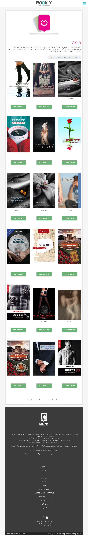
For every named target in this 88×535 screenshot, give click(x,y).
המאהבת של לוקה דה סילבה (18, 99)
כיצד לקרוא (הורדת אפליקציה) (44, 493)
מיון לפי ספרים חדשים (74, 57)
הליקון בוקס (10, 534)
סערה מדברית (69, 321)
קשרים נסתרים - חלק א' (69, 266)
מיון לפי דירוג (51, 57)
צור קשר (44, 507)
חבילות (44, 474)
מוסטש (16, 534)
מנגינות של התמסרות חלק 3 (44, 154)
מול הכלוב (70, 377)
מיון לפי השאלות (61, 57)
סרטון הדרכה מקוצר (44, 489)
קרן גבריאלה (44, 500)
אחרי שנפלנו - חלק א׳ (69, 210)
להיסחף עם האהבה (18, 266)
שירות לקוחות (44, 504)
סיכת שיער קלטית (18, 377)
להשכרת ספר (70, 106)
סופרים (44, 481)
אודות (44, 470)
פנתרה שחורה (44, 321)
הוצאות (44, 485)
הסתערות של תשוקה (18, 210)
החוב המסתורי (44, 98)
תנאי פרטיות (60, 534)
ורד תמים (69, 154)
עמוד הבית (44, 467)
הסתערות (44, 210)
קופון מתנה (44, 478)
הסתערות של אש (69, 98)
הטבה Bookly (44, 496)
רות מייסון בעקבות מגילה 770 (44, 267)
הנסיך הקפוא (44, 377)
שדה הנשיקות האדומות (18, 154)
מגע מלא (18, 321)
